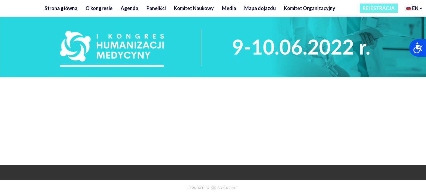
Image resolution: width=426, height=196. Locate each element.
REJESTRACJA (379, 8)
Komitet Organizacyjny (309, 8)
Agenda (129, 8)
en (414, 9)
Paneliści (156, 8)
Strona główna (61, 8)
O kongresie (99, 8)
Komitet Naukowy (194, 8)
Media (229, 8)
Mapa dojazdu (260, 8)
